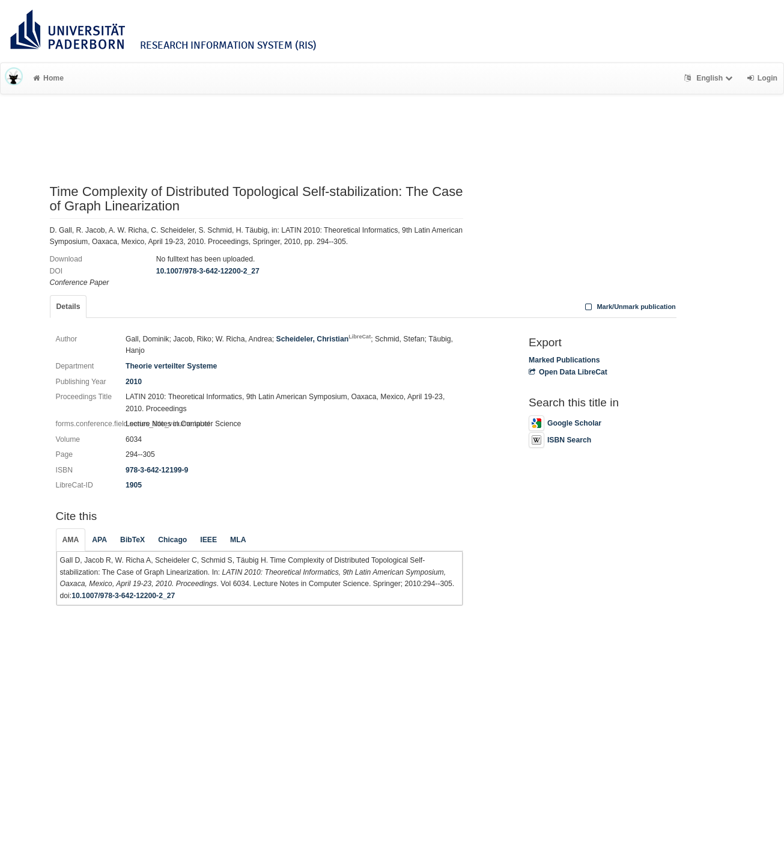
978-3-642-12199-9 (157, 470)
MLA (238, 540)
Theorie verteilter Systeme (171, 366)
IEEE (208, 540)
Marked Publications (564, 360)
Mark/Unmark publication (629, 306)
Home (48, 78)
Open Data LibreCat (568, 372)
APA (99, 540)
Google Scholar (565, 423)
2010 (134, 382)
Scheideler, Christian (323, 339)
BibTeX (132, 540)
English (709, 78)
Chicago (172, 540)
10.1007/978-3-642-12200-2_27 (208, 271)
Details (68, 306)
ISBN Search (560, 440)
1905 (134, 485)
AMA (70, 540)
